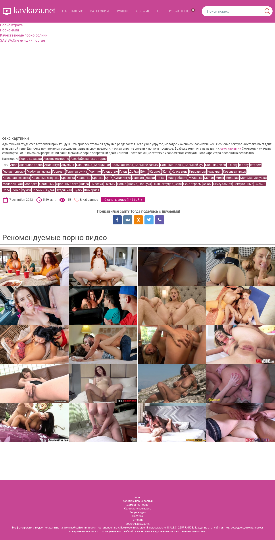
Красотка (68, 177)
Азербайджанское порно (89, 158)
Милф (219, 177)
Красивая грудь (234, 171)
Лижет (161, 177)
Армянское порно (56, 158)
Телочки (38, 190)
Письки (110, 184)
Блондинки (102, 165)
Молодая (232, 177)
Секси (207, 184)
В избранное (89, 199)
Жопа (166, 171)
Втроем (255, 165)
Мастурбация (177, 177)
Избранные (182, 10)
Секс (178, 184)
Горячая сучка (76, 171)
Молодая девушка (253, 177)
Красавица (180, 171)
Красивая (214, 171)
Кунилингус (122, 177)
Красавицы (197, 171)
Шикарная (91, 190)
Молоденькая (13, 184)
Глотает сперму (14, 171)
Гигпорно (137, 519)
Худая (50, 190)
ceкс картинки (230, 148)
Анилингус (52, 165)
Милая (209, 177)
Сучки (26, 190)
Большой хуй (194, 165)
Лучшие (122, 11)
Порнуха (145, 184)
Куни (108, 177)
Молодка (31, 184)
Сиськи (260, 184)
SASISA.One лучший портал (22, 40)
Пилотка (96, 184)
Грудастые (110, 171)
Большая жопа (122, 165)
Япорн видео (137, 512)
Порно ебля (9, 30)
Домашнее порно (137, 504)
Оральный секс (67, 184)
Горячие (95, 171)
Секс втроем (192, 184)
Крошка (98, 177)
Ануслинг (68, 165)
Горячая (58, 171)
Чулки (78, 190)
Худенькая (64, 190)
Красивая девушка (16, 177)
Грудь (123, 171)
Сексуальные (243, 184)
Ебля (143, 171)
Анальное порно (31, 165)
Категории (99, 11)
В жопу (232, 165)
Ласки (150, 177)
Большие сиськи (147, 165)
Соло (6, 190)
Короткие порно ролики (138, 501)
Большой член (215, 165)
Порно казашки (30, 158)
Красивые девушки (46, 177)
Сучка (16, 190)
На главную (72, 11)
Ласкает (138, 177)
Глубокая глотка (39, 171)
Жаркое (154, 171)
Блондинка (84, 165)
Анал (13, 165)
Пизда (84, 184)
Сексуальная (222, 184)
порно (137, 497)
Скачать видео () (123, 199)
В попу (244, 165)
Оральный (46, 184)
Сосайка (137, 516)
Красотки (83, 177)
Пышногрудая (163, 184)
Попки (132, 184)
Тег (159, 11)
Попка (121, 184)
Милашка (196, 177)
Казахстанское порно (137, 508)
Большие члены (171, 165)
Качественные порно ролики (23, 35)
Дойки (134, 171)
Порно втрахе (11, 25)
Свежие (143, 11)
